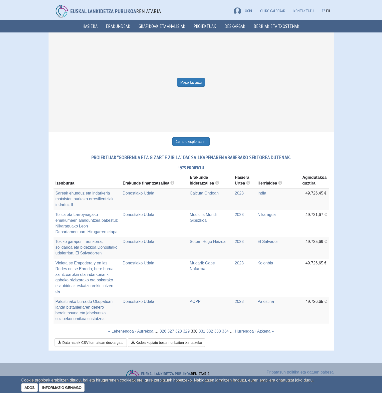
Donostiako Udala (138, 193)
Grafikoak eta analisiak (162, 26)
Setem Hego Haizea (207, 241)
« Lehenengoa (121, 331)
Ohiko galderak (272, 10)
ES (323, 10)
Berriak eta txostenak (276, 26)
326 (163, 331)
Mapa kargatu (191, 82)
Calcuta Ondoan (204, 193)
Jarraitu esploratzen (191, 142)
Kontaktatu (303, 10)
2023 (239, 193)
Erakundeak (118, 26)
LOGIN (243, 10)
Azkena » (265, 331)
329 (186, 331)
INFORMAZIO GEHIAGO (61, 388)
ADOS (30, 388)
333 (217, 331)
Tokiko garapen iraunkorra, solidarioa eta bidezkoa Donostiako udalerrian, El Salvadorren (87, 247)
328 (178, 331)
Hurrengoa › (245, 331)
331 (202, 331)
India (261, 193)
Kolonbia (265, 263)
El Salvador (267, 241)
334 (225, 331)
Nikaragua (266, 214)
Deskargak (234, 26)
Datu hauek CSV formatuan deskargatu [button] (90, 343)
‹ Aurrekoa (144, 331)
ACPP (195, 301)
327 (170, 331)
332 (209, 331)
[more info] (248, 183)
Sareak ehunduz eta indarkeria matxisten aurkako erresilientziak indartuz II (85, 199)
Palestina (265, 301)
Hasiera (90, 26)
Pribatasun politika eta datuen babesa (300, 372)
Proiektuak (205, 26)
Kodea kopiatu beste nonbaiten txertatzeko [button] (166, 343)
